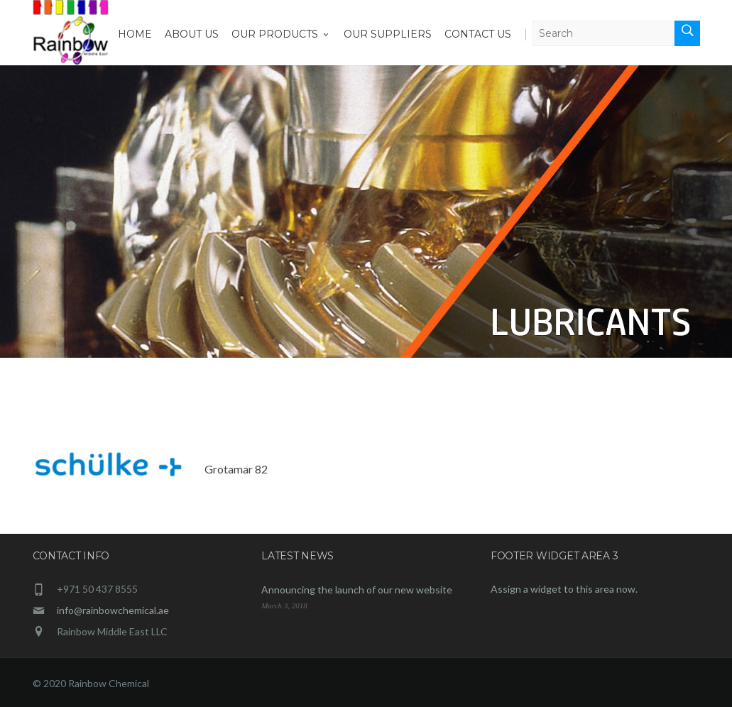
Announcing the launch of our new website (356, 589)
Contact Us (477, 34)
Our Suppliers (388, 34)
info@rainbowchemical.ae (113, 610)
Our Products (281, 34)
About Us (192, 34)
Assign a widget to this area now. (564, 589)
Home (135, 34)
